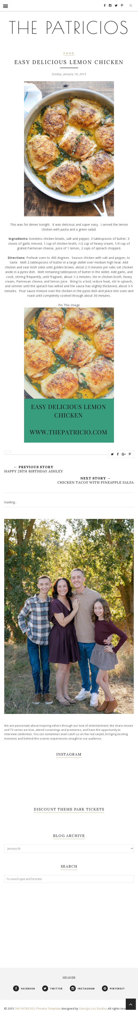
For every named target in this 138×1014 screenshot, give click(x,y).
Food (69, 53)
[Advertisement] (69, 921)
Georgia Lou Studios (93, 1008)
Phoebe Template (48, 1008)
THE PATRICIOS (69, 27)
